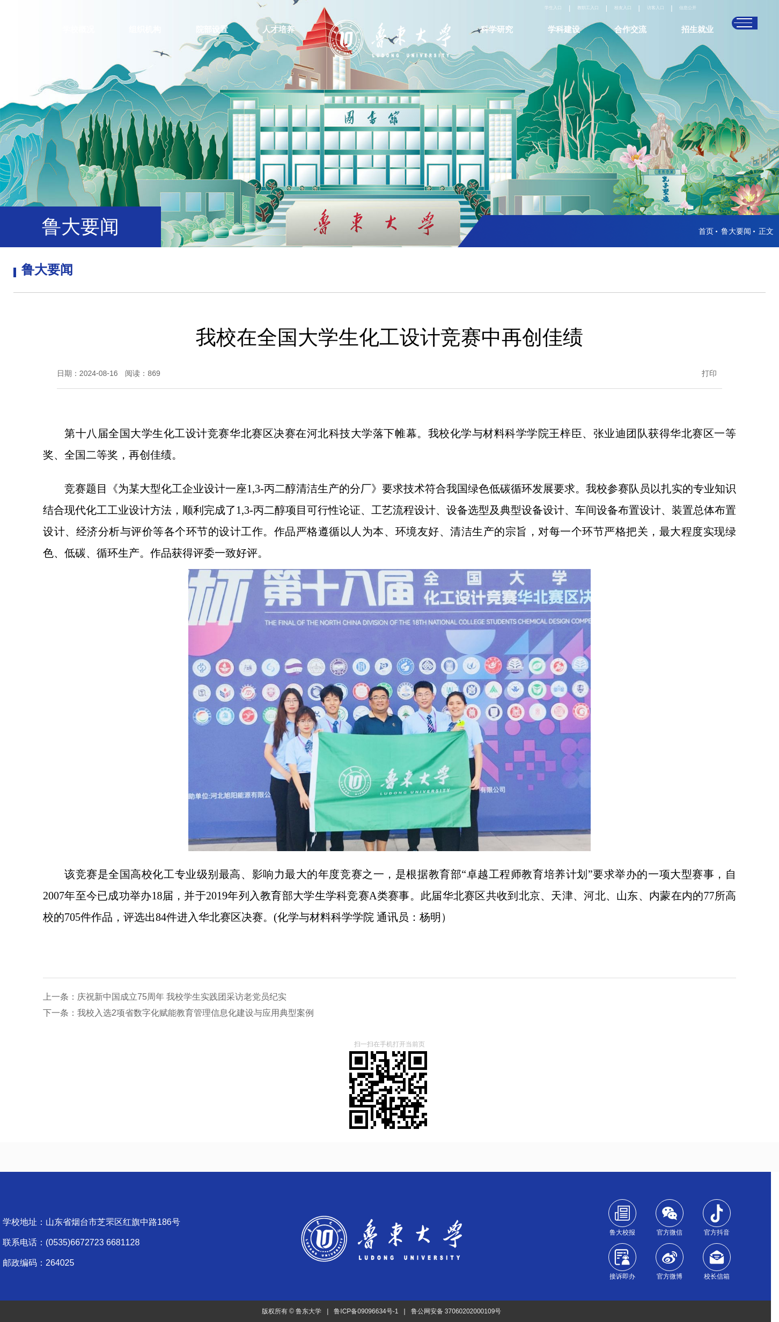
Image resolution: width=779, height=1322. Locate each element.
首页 (706, 231)
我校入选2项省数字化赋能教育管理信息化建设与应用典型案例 (197, 1012)
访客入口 (638, 19)
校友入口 (595, 19)
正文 (766, 231)
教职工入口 (548, 19)
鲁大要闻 (736, 231)
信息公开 (681, 19)
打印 (711, 373)
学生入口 (501, 19)
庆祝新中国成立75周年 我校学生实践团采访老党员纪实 (184, 996)
